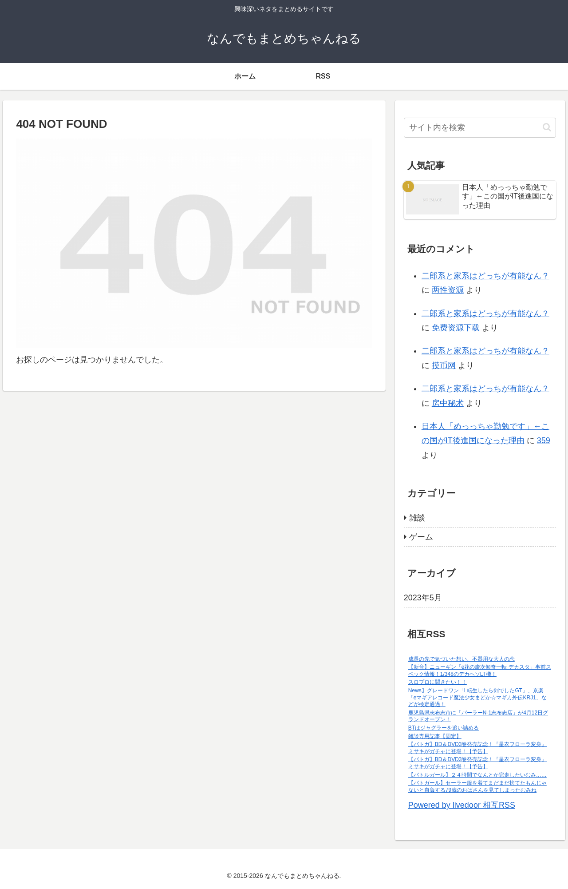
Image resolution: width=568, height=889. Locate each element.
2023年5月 (423, 597)
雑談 (417, 517)
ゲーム (421, 536)
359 (543, 440)
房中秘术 (448, 403)
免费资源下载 (456, 327)
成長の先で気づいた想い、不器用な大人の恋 (461, 659)
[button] (547, 127)
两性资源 (448, 290)
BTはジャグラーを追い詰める (443, 728)
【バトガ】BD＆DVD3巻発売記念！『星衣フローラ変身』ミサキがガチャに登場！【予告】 (477, 747)
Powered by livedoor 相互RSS (461, 805)
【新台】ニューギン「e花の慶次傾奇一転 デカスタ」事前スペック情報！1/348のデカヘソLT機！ (479, 670)
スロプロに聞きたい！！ (437, 682)
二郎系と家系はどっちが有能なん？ (485, 275)
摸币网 (444, 365)
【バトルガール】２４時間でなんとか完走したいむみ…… (477, 775)
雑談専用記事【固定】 (435, 736)
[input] (480, 128)
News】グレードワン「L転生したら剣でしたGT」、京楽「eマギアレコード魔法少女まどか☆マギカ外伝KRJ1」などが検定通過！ (477, 697)
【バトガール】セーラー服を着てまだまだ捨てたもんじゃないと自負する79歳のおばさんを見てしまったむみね (477, 786)
